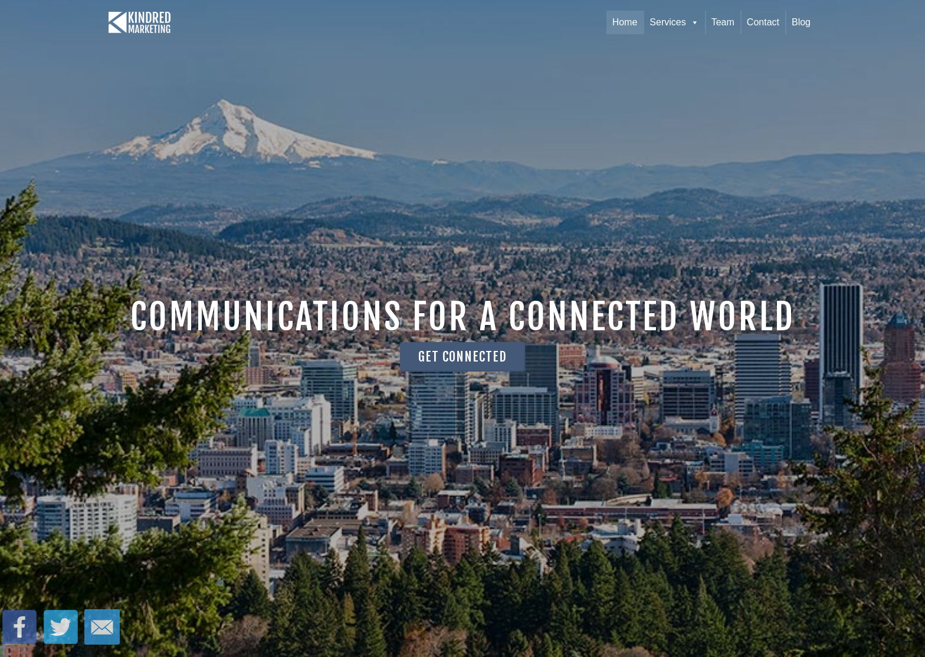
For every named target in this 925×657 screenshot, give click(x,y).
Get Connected (462, 356)
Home (625, 22)
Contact (763, 22)
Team (722, 22)
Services (674, 22)
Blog (801, 22)
